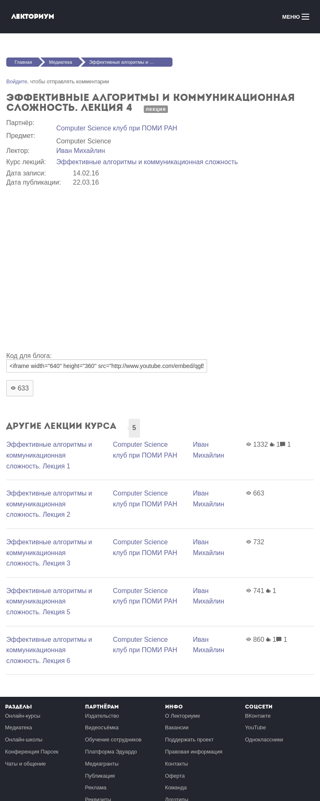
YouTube (255, 727)
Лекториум (32, 16)
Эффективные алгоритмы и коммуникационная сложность (147, 161)
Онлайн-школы (23, 739)
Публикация (100, 776)
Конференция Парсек (31, 751)
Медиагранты (101, 764)
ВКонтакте (258, 716)
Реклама (95, 787)
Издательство (102, 716)
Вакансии (176, 727)
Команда (176, 787)
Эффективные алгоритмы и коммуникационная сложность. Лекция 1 (49, 455)
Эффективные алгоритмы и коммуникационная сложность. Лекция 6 (49, 650)
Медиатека (60, 62)
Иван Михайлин (80, 150)
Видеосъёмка (102, 727)
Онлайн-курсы (22, 716)
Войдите (16, 81)
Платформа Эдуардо (111, 751)
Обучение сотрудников (113, 739)
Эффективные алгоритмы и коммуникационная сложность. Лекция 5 (49, 601)
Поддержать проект (189, 739)
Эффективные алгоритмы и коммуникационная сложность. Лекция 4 (130, 62)
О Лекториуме (182, 716)
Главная (23, 62)
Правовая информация (193, 751)
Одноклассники (264, 739)
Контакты (176, 764)
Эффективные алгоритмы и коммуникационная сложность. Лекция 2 (49, 504)
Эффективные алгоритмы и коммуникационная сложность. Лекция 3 (49, 552)
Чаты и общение (25, 764)
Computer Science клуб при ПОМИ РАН (116, 128)
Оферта (175, 776)
